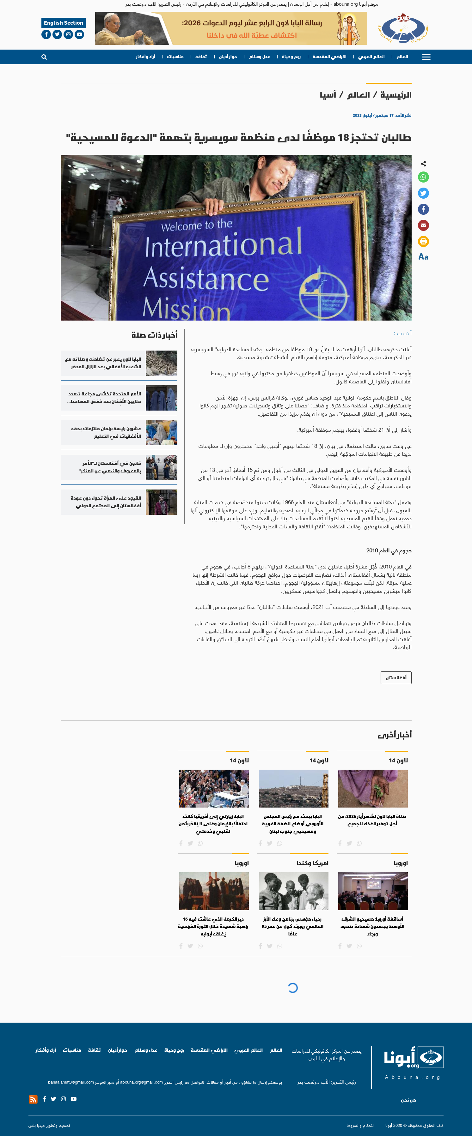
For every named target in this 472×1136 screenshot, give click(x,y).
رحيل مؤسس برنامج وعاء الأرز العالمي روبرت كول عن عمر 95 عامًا (292, 926)
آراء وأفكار (145, 56)
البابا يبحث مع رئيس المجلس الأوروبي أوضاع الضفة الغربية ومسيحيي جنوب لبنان (292, 824)
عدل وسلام (259, 56)
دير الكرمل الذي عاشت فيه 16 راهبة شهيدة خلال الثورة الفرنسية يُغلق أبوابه (213, 926)
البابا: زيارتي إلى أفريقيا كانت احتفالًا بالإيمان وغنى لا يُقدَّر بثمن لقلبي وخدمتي (213, 824)
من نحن (408, 1100)
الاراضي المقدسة (329, 56)
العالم (402, 56)
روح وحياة (291, 56)
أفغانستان (396, 678)
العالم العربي (371, 56)
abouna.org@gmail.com (141, 1081)
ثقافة (201, 56)
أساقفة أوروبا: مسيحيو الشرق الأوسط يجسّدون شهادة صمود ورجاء (372, 926)
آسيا (328, 94)
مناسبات (175, 56)
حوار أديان (228, 56)
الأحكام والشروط (360, 1125)
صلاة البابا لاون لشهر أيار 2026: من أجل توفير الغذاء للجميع (372, 820)
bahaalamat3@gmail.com (71, 1081)
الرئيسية (396, 94)
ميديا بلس (36, 1125)
